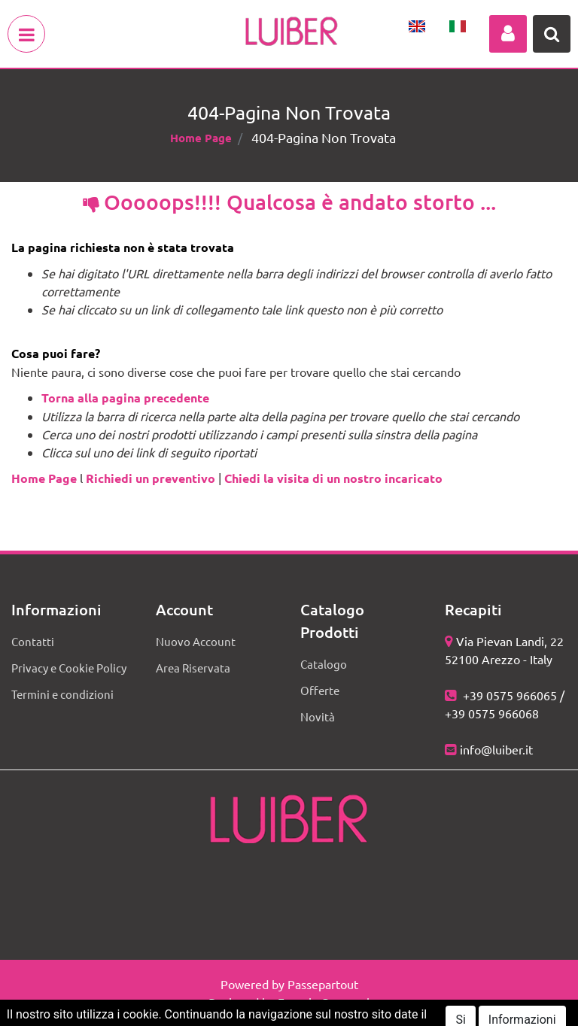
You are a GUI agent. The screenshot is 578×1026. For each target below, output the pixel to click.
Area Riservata (193, 667)
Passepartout (322, 983)
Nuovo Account (196, 641)
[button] (508, 34)
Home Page (201, 137)
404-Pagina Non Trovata (323, 137)
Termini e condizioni (62, 694)
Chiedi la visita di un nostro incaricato (333, 478)
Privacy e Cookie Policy (68, 667)
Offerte (319, 690)
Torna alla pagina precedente (125, 397)
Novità (317, 716)
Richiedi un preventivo (150, 478)
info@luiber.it (496, 749)
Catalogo (323, 664)
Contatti (32, 641)
